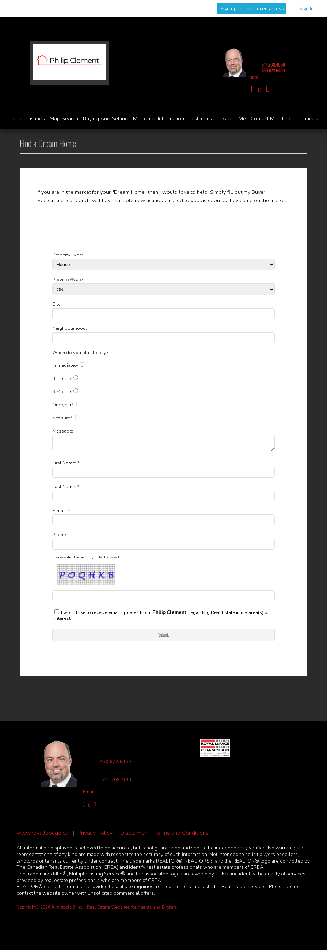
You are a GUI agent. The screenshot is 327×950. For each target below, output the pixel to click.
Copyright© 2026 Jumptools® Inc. (49, 909)
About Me (234, 118)
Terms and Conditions (181, 835)
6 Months (62, 391)
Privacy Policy (95, 835)
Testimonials (203, 118)
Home (16, 118)
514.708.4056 (273, 64)
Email (254, 76)
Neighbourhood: (69, 328)
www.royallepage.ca (42, 835)
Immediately (65, 365)
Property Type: (67, 255)
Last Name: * (65, 489)
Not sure (61, 418)
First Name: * (65, 465)
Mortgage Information (158, 118)
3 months (62, 378)
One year (61, 405)
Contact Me (264, 118)
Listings (36, 118)
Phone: (59, 537)
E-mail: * (61, 513)
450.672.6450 (273, 70)
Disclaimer (133, 835)
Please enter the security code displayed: (86, 559)
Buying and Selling (105, 118)
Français (308, 118)
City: (57, 304)
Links (288, 118)
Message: (62, 431)
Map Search (64, 118)
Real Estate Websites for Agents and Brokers (132, 909)
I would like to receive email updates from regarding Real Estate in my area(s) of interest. (161, 617)
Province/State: (68, 279)
